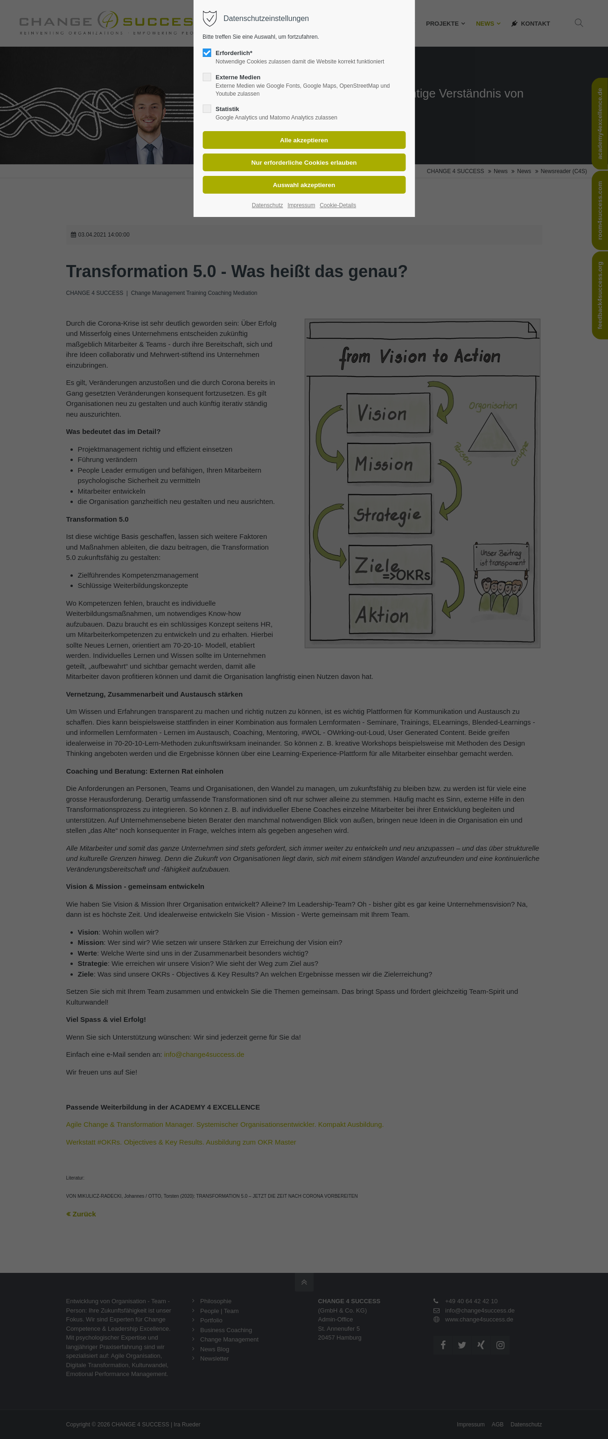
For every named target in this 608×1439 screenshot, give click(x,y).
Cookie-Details (338, 205)
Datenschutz (267, 205)
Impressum (301, 205)
